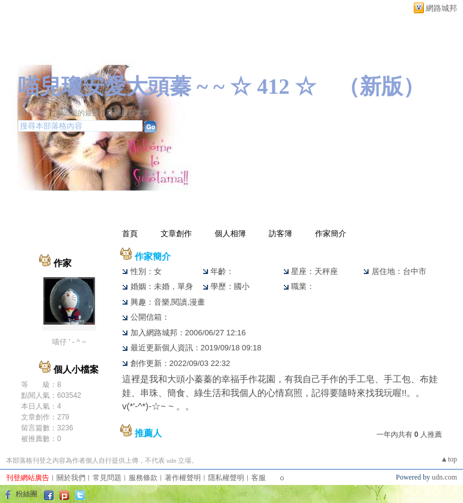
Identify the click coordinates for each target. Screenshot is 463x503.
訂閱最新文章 (128, 113)
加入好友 (32, 113)
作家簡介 (330, 233)
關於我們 (71, 478)
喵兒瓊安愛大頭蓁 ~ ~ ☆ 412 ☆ (167, 87)
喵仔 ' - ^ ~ (69, 342)
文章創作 (176, 233)
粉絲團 (26, 494)
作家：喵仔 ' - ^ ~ (45, 101)
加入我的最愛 (77, 113)
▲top (449, 459)
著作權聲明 (183, 478)
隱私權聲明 (226, 478)
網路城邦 (441, 8)
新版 (381, 87)
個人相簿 (230, 233)
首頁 (130, 233)
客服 (258, 478)
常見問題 (107, 478)
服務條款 (143, 478)
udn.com (444, 477)
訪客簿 (280, 233)
